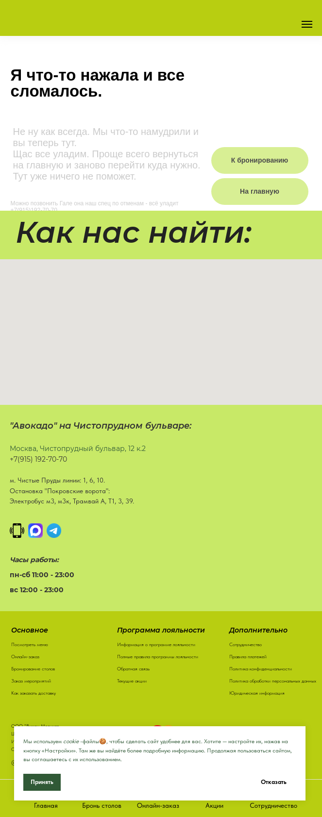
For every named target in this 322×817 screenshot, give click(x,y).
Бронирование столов (33, 668)
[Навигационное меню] (307, 24)
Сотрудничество (245, 644)
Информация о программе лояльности (156, 644)
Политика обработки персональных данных (272, 681)
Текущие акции (132, 681)
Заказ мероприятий (31, 681)
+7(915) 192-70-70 (38, 459)
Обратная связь (133, 668)
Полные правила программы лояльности (157, 656)
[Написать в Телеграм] (54, 530)
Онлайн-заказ (25, 656)
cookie (71, 741)
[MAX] (35, 530)
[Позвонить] (17, 530)
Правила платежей (248, 656)
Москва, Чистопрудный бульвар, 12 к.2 (78, 448)
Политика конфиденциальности (260, 668)
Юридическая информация (257, 693)
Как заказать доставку (33, 693)
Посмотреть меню (29, 644)
